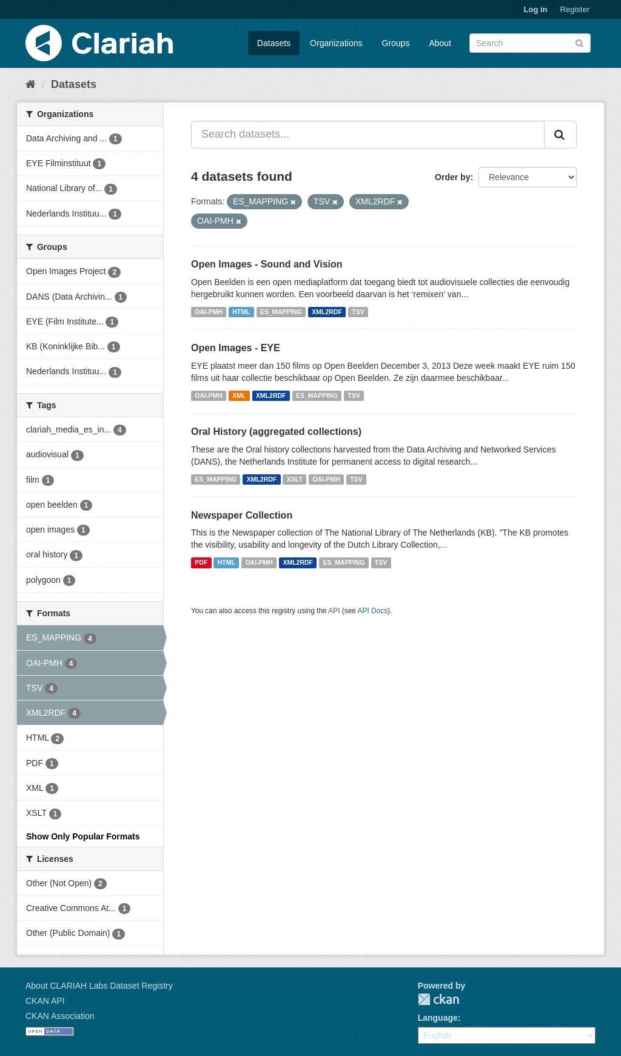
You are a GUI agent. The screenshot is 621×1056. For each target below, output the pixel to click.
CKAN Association (60, 1016)
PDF (201, 562)
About (440, 43)
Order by (452, 177)
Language (438, 1018)
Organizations (336, 43)
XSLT (295, 479)
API (334, 611)
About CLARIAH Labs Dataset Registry (99, 985)
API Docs (373, 611)
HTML (241, 311)
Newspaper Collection (241, 515)
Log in (536, 9)
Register (574, 9)
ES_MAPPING (281, 311)
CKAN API (45, 1001)
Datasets (273, 43)
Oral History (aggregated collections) (276, 431)
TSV (358, 311)
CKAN (438, 999)
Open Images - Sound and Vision (267, 264)
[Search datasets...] (368, 135)
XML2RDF (327, 311)
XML (239, 395)
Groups (395, 43)
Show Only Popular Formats (82, 836)
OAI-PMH (209, 311)
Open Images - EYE (235, 348)
